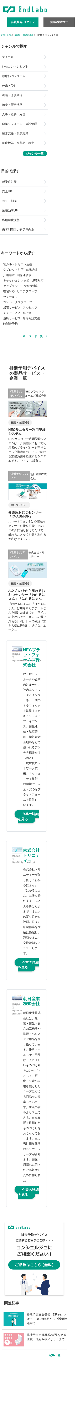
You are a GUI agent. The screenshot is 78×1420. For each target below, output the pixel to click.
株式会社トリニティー (31, 855)
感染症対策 (9, 181)
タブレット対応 (13, 269)
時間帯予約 (10, 323)
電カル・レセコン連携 (17, 264)
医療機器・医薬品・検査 (18, 143)
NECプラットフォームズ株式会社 (31, 657)
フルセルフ (30, 307)
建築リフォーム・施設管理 (19, 123)
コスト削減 (9, 201)
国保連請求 (24, 275)
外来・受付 (9, 85)
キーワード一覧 (32, 336)
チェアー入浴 (12, 313)
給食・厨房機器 (12, 104)
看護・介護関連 (12, 95)
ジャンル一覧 (34, 153)
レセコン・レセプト (15, 66)
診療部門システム (13, 76)
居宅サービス (12, 307)
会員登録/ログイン (23, 22)
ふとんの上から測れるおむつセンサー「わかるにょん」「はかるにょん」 (26, 594)
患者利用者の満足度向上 (18, 229)
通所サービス (12, 318)
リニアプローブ (27, 291)
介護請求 (9, 275)
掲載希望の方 (59, 22)
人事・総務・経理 (13, 114)
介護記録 (31, 269)
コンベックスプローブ (17, 302)
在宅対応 (9, 291)
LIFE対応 (37, 280)
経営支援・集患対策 (15, 133)
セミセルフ (10, 296)
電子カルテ (9, 57)
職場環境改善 (11, 220)
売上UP (7, 191)
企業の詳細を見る (28, 816)
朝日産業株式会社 (31, 1001)
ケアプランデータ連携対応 (20, 286)
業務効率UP (10, 210)
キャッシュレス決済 (16, 280)
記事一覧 (55, 1355)
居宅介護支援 (31, 318)
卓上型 (27, 313)
